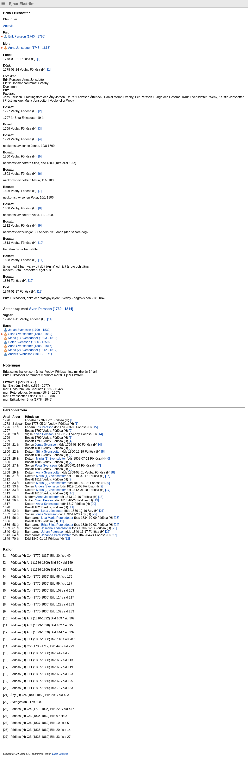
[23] (116, 517)
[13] (39, 291)
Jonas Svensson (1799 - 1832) (28, 329)
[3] (40, 128)
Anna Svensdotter (48, 472)
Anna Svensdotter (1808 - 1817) (29, 346)
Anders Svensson (47, 486)
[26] (107, 531)
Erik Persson (44, 427)
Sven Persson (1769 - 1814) (51, 309)
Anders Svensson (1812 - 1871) (29, 354)
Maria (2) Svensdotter (51, 483)
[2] (40, 111)
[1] (38, 59)
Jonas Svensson (46, 444)
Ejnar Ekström (60, 753)
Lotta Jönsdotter (52, 510)
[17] (107, 490)
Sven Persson (44, 434)
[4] (40, 139)
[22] (94, 514)
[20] (93, 503)
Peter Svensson (46, 465)
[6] (40, 173)
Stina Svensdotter (48, 451)
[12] (30, 280)
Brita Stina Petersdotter (57, 524)
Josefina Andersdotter (56, 528)
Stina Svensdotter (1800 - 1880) (29, 334)
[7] (40, 191)
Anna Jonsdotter (47, 496)
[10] (40, 242)
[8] (40, 208)
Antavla (8, 25)
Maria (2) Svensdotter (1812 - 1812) (32, 350)
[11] (40, 260)
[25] (114, 528)
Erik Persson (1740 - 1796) (26, 36)
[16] (107, 476)
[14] (49, 319)
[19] (96, 500)
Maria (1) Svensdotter (51, 458)
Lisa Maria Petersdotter (57, 517)
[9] (40, 225)
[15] (95, 427)
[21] (101, 510)
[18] (100, 496)
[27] (114, 535)
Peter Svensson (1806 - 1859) (28, 342)
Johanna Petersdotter (56, 535)
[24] (116, 524)
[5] (40, 156)
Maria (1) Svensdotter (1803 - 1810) (32, 338)
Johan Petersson (53, 531)
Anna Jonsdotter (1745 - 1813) (28, 47)
